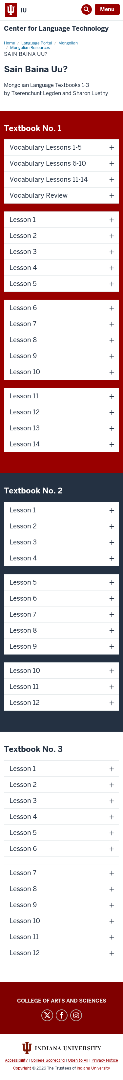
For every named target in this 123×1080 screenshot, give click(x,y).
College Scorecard (48, 1060)
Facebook (62, 1015)
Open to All (78, 1060)
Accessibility (16, 1060)
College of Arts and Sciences (61, 1000)
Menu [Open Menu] (107, 9)
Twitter (47, 1015)
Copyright (22, 1068)
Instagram (76, 1015)
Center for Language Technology (56, 28)
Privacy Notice (105, 1060)
